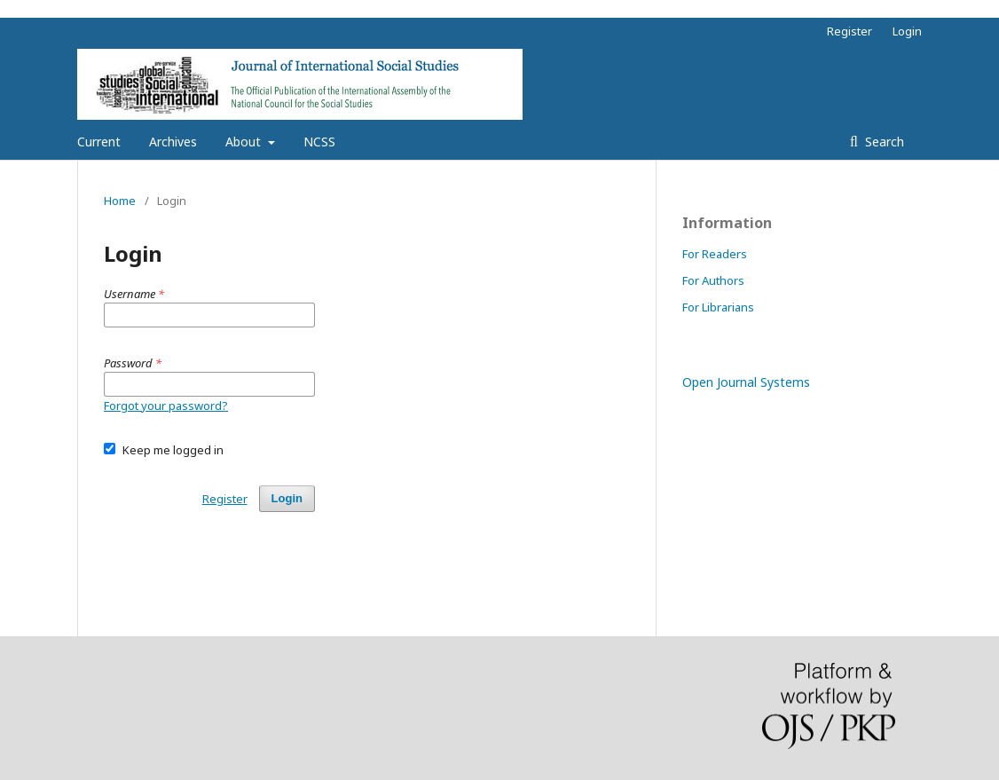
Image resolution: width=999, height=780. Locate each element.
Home (120, 201)
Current (99, 141)
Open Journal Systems (746, 382)
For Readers (714, 254)
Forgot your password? (166, 406)
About (244, 141)
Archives (173, 141)
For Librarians (718, 307)
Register (849, 31)
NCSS (319, 141)
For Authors (713, 280)
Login (907, 31)
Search (882, 141)
